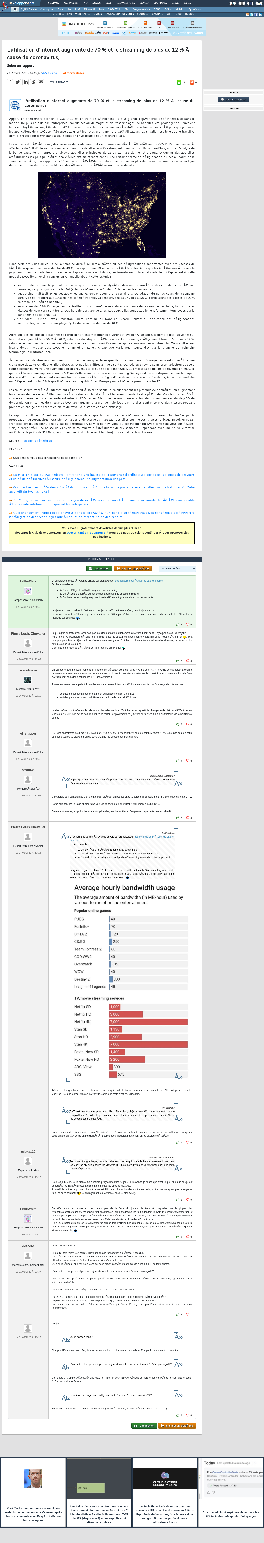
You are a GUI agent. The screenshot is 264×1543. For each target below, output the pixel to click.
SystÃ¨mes (195, 9)
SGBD (157, 9)
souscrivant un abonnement (87, 533)
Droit (175, 3)
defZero (28, 1246)
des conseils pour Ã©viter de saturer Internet (139, 580)
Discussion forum (233, 99)
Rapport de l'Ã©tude (36, 441)
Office (168, 9)
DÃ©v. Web (114, 9)
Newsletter (126, 3)
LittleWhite (28, 581)
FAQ (85, 3)
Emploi (144, 3)
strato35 (28, 770)
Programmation (141, 9)
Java (101, 9)
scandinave (28, 670)
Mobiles (180, 9)
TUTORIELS (57, 14)
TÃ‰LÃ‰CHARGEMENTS (119, 14)
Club (187, 3)
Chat (109, 3)
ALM (77, 9)
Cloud (61, 9)
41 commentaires (73, 73)
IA (69, 9)
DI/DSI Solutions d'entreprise (37, 9)
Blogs (96, 3)
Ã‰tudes (160, 3)
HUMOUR (190, 14)
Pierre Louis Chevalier (28, 633)
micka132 (28, 1151)
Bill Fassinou (49, 73)
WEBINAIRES (82, 14)
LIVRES (98, 14)
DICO (179, 14)
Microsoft (89, 9)
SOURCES (142, 14)
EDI (127, 9)
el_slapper (28, 733)
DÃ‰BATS (157, 14)
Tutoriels (70, 3)
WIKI (169, 14)
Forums (53, 3)
